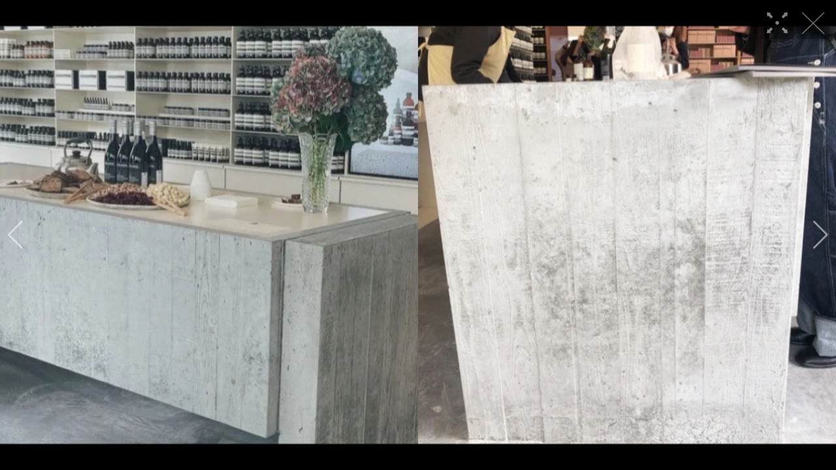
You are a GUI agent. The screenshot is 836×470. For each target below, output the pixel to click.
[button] (15, 235)
